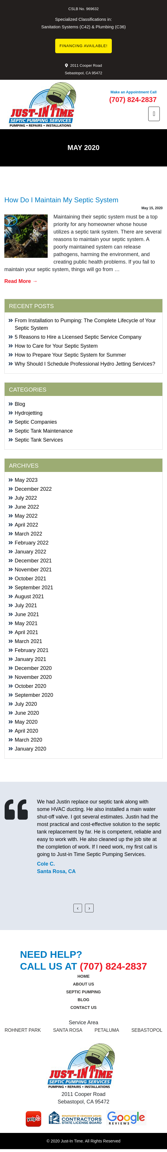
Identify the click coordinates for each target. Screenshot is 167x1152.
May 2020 (26, 722)
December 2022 (33, 489)
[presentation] (77, 908)
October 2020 (30, 686)
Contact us (83, 1007)
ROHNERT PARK (23, 1030)
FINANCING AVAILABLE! (83, 46)
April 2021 (26, 632)
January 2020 (30, 749)
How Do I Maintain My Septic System (61, 200)
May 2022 (26, 516)
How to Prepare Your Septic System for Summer (70, 355)
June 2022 (27, 507)
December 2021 (33, 561)
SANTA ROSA (67, 1030)
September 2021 (34, 587)
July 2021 (26, 605)
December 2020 (33, 668)
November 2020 (33, 677)
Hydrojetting (28, 413)
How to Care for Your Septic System (56, 346)
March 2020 (28, 740)
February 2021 (32, 650)
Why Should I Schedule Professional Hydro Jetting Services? (85, 364)
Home (83, 976)
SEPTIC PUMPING (83, 992)
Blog (20, 404)
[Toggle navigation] (154, 114)
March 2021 (28, 641)
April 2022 (26, 525)
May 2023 (26, 480)
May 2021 (26, 623)
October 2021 (30, 578)
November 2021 (33, 570)
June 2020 (27, 713)
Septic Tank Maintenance (44, 431)
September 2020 (34, 695)
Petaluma (106, 1030)
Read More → (21, 281)
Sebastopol (146, 1030)
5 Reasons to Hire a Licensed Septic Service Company (78, 337)
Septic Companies (36, 422)
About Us (83, 984)
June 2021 (27, 614)
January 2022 (30, 552)
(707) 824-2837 (133, 99)
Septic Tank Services (39, 440)
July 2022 (26, 498)
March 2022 (28, 534)
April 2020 (26, 731)
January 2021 (30, 659)
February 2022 (32, 543)
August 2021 (29, 596)
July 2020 (26, 704)
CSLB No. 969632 (83, 9)
